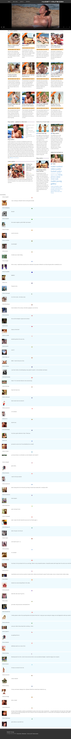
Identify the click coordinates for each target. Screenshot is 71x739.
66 (47, 108)
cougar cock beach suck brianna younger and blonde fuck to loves (56, 188)
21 (47, 49)
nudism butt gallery (55, 186)
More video (15, 1)
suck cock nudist (29, 134)
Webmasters (24, 733)
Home (9, 1)
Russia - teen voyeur (29, 130)
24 (18, 49)
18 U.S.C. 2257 (29, 733)
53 (61, 49)
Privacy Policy (19, 733)
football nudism (56, 171)
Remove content (35, 733)
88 (18, 108)
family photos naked (56, 176)
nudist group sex (53, 173)
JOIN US (21, 1)
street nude (54, 179)
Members (28, 1)
